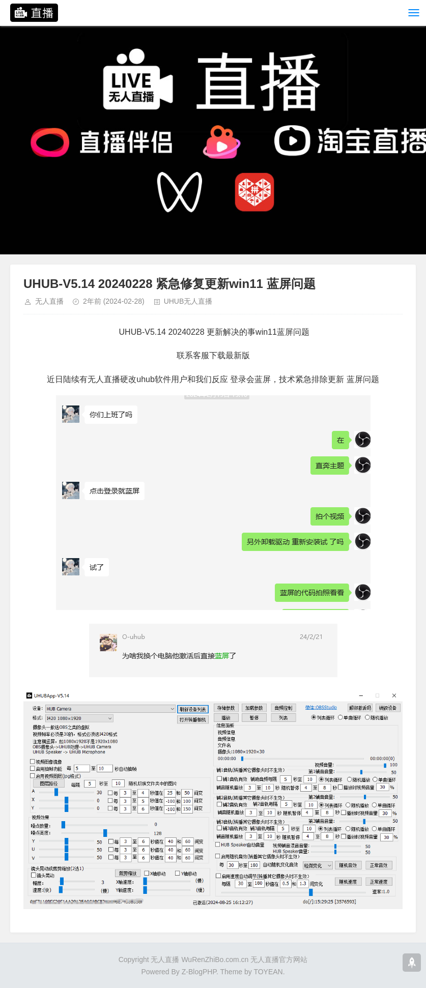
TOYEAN (267, 972)
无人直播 (49, 301)
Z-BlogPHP (199, 972)
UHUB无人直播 (188, 301)
